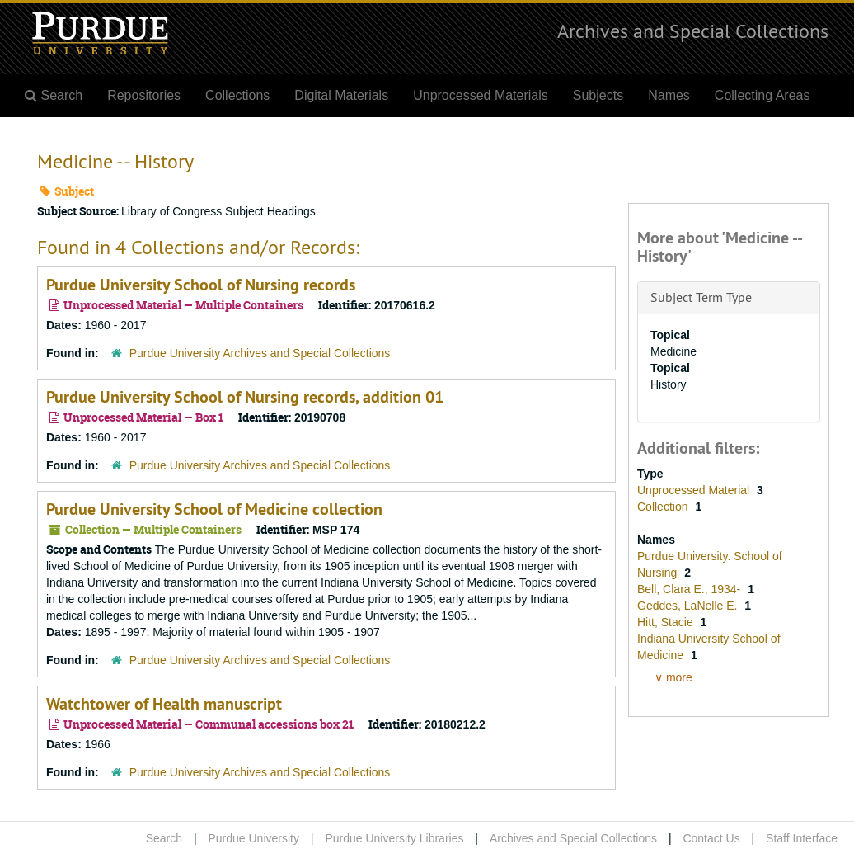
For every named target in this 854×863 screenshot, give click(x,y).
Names (669, 95)
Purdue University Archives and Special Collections (260, 353)
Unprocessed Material (695, 490)
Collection (664, 506)
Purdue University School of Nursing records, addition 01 (244, 397)
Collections (237, 95)
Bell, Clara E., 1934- (690, 589)
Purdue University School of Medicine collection (214, 509)
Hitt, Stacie (667, 622)
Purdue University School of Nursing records (200, 284)
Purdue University (253, 838)
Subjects (598, 95)
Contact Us (711, 838)
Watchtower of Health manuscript (164, 703)
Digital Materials (341, 95)
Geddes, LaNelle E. (688, 605)
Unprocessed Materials (480, 95)
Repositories (144, 95)
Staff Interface (802, 838)
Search (164, 838)
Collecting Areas (762, 95)
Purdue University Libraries (394, 838)
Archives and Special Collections (692, 30)
